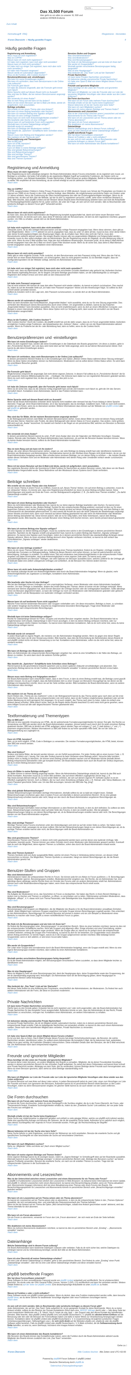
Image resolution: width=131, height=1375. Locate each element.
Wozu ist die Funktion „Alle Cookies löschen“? (27, 75)
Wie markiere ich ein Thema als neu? (23, 137)
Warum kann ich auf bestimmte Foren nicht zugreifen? (30, 122)
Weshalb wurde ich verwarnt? (20, 126)
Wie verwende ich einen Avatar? (21, 98)
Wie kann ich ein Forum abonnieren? (84, 122)
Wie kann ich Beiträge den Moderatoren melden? (28, 129)
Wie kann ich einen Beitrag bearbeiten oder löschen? (30, 111)
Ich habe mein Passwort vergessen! (22, 71)
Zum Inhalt (11, 24)
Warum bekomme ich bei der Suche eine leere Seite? (91, 105)
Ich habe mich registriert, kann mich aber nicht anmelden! (32, 62)
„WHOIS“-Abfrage (87, 1310)
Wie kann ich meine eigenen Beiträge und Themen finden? (93, 109)
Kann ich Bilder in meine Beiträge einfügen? (26, 148)
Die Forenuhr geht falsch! (18, 86)
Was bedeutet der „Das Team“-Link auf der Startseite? (91, 73)
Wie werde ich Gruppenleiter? (81, 64)
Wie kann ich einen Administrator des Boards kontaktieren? (93, 144)
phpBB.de (15, 408)
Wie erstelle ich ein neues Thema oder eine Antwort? (30, 109)
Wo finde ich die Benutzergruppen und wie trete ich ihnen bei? (95, 62)
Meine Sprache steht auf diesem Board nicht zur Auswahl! (32, 92)
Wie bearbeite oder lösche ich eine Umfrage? (27, 120)
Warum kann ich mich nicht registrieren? (24, 60)
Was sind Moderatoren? (78, 58)
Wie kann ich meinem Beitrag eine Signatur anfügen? (30, 114)
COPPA (34, 232)
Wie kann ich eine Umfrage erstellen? (23, 116)
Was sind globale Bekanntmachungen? (24, 150)
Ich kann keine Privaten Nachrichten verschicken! (89, 77)
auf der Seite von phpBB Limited (37, 1285)
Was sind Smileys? (15, 146)
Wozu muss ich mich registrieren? (22, 56)
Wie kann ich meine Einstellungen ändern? (26, 79)
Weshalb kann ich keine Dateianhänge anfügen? (28, 124)
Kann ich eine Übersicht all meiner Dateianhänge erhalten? (93, 131)
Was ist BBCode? (15, 141)
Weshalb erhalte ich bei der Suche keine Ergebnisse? (91, 103)
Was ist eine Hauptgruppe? (79, 71)
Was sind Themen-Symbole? (20, 159)
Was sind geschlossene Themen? (22, 156)
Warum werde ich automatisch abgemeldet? (26, 73)
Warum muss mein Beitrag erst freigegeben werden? (30, 135)
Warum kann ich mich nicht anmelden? (24, 64)
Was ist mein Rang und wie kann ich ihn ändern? (28, 101)
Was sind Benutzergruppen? (80, 60)
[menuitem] (24, 34)
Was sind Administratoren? (79, 56)
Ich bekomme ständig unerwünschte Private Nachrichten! (92, 79)
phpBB (57, 1359)
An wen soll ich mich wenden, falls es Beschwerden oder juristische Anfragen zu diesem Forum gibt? (92, 140)
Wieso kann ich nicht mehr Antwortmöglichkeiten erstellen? (33, 118)
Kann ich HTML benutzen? (19, 144)
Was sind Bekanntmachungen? (20, 152)
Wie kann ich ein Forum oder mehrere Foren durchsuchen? (93, 101)
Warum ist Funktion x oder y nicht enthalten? (87, 137)
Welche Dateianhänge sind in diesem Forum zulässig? (91, 129)
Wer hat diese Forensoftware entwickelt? (85, 135)
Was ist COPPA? (14, 58)
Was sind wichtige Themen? (19, 154)
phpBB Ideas (13, 1297)
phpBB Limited (112, 406)
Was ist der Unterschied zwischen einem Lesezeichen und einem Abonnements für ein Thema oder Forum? (96, 115)
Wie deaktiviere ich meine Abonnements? (86, 124)
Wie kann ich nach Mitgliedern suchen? (85, 107)
